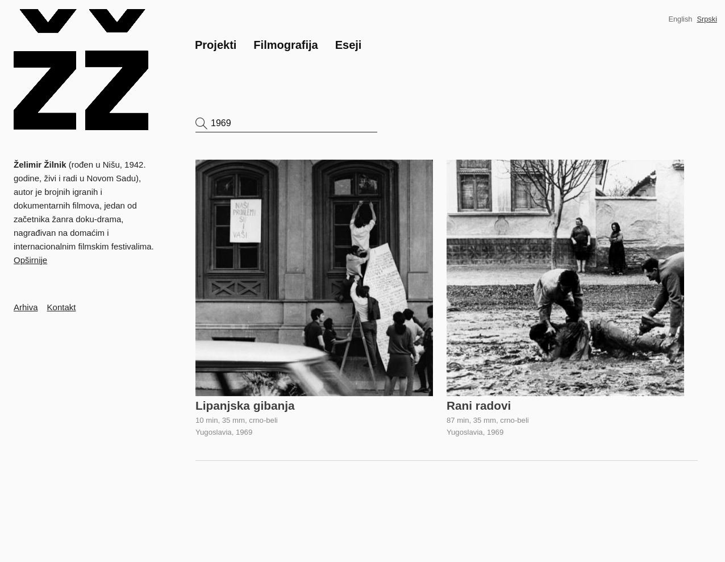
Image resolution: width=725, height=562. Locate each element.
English (680, 19)
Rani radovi (479, 405)
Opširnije (30, 260)
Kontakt (61, 307)
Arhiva (26, 307)
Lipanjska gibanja (245, 405)
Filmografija (285, 45)
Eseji (348, 45)
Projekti (215, 45)
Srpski (707, 19)
